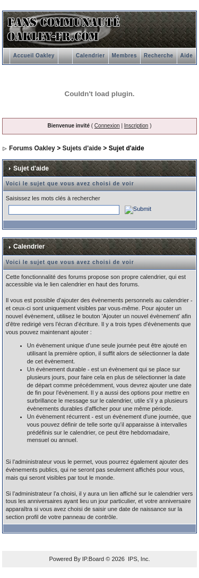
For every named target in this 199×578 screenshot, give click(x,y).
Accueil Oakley (34, 55)
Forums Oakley (32, 148)
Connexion (107, 126)
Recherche (159, 55)
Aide (186, 55)
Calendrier (90, 55)
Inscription (136, 126)
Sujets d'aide (81, 148)
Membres (124, 55)
